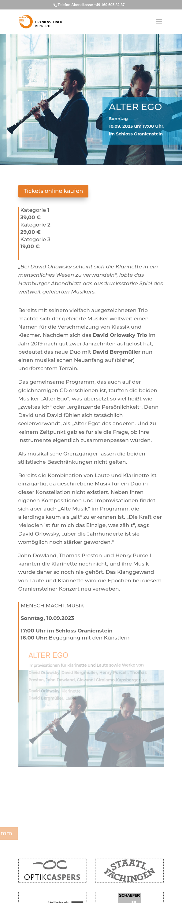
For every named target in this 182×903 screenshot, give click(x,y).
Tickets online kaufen (53, 191)
